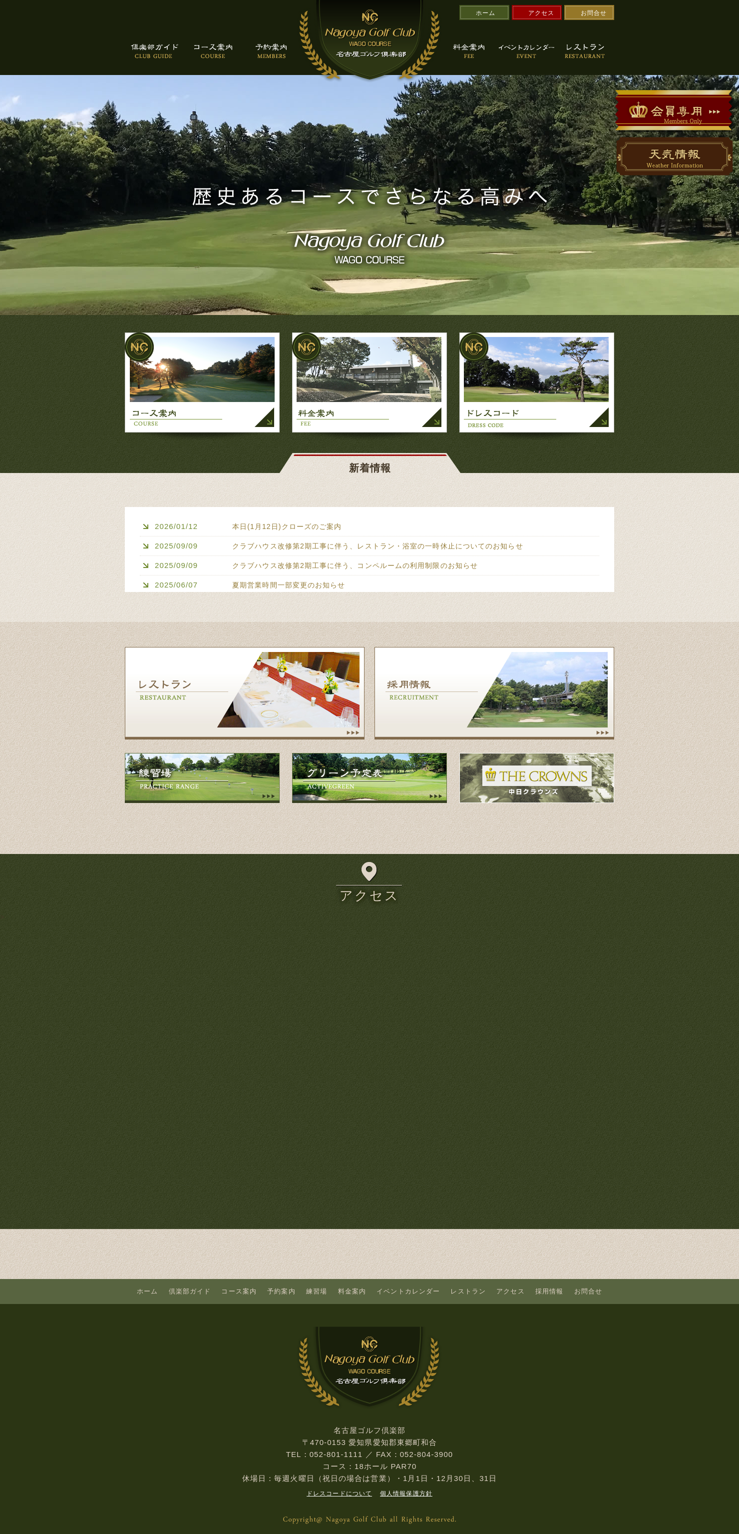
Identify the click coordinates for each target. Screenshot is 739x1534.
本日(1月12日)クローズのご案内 (290, 526)
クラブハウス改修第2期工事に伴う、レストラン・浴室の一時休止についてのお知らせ (387, 545)
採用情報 (549, 1291)
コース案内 (239, 1291)
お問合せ (594, 13)
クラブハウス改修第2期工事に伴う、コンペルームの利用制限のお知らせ (363, 564)
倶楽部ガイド (190, 1291)
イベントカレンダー (408, 1291)
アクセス (541, 13)
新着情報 (370, 466)
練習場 (316, 1291)
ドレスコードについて (339, 1493)
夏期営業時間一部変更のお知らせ (292, 584)
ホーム (485, 13)
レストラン (468, 1291)
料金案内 (352, 1291)
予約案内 (281, 1291)
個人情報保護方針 (406, 1493)
